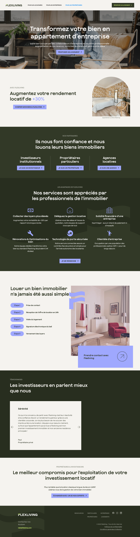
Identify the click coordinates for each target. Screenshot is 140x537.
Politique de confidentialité (113, 527)
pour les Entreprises (54, 5)
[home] (14, 5)
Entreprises (105, 513)
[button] (12, 427)
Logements (105, 517)
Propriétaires (92, 517)
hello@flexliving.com (25, 528)
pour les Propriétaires (74, 5)
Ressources (79, 513)
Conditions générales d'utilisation (111, 529)
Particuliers (92, 513)
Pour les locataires (35, 5)
